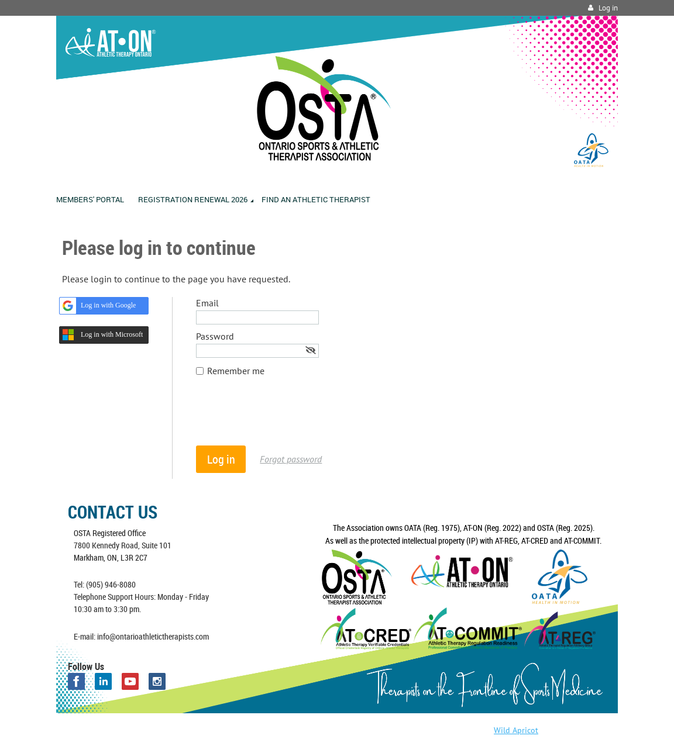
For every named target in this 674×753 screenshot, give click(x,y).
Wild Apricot (516, 730)
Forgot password (291, 459)
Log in (608, 8)
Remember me (235, 370)
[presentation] (285, 417)
